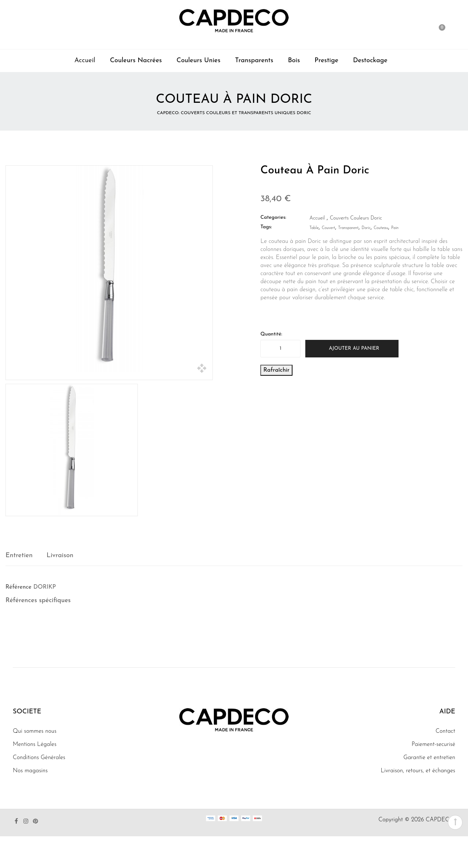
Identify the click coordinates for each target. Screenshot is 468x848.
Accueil (84, 60)
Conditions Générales (39, 758)
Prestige (326, 60)
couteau (381, 228)
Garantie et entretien (429, 758)
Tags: (266, 227)
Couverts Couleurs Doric (356, 218)
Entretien (19, 555)
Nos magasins (30, 771)
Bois (294, 60)
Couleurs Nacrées (136, 60)
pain (395, 228)
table (313, 228)
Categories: (273, 217)
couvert (328, 228)
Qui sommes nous (34, 731)
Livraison (59, 555)
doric (366, 228)
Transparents (254, 60)
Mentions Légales (34, 744)
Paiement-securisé (433, 744)
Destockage (370, 60)
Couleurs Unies (198, 60)
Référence (18, 587)
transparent (348, 228)
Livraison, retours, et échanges (418, 771)
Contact (445, 731)
